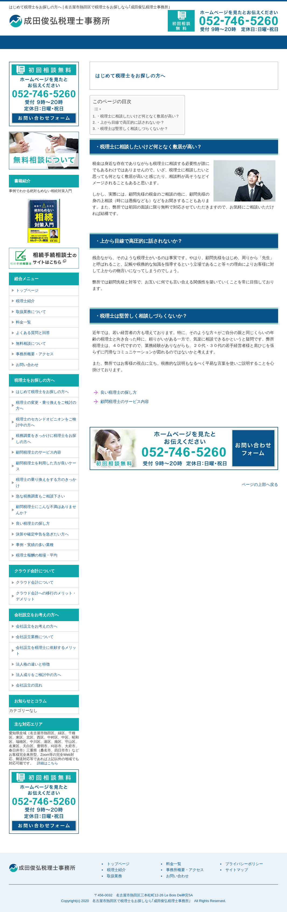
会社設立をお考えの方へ (36, 626)
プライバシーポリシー (244, 864)
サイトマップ (236, 870)
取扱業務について (31, 311)
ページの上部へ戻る (260, 484)
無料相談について (31, 343)
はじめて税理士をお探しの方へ (42, 391)
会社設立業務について (35, 637)
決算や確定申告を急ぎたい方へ (42, 534)
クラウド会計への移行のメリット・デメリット (46, 596)
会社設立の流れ (29, 685)
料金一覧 (164, 42)
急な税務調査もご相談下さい (40, 496)
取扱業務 (118, 42)
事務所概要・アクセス (209, 42)
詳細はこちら (47, 763)
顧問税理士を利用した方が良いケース (46, 466)
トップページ (29, 42)
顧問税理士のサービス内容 (124, 401)
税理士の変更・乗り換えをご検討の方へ (46, 405)
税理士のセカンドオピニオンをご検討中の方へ (46, 422)
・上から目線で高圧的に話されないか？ (130, 122)
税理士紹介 (72, 42)
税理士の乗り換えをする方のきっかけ (46, 482)
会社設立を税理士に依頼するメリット (46, 650)
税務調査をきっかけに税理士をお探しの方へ (46, 438)
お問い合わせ (27, 365)
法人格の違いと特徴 (33, 664)
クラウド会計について (35, 582)
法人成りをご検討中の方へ (38, 675)
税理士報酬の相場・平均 (36, 555)
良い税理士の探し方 (118, 392)
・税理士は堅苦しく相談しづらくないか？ (132, 129)
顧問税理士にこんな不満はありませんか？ (46, 509)
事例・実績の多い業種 (35, 544)
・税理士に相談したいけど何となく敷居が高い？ (137, 116)
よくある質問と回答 (33, 332)
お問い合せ (255, 42)
